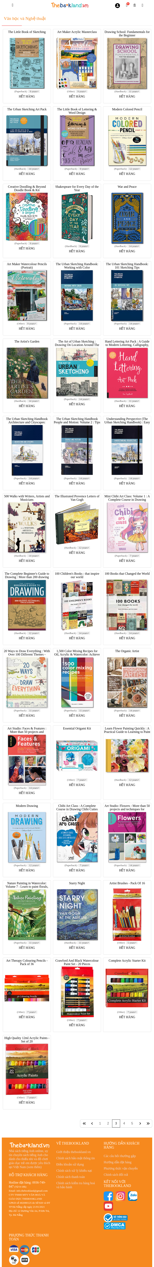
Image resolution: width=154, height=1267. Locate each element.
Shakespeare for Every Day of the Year (77, 188)
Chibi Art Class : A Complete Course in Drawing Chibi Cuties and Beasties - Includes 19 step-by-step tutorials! (77, 811)
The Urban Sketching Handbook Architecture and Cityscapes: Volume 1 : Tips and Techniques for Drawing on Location (27, 424)
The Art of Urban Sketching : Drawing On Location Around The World (77, 345)
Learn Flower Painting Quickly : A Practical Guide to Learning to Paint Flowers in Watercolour (127, 732)
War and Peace (127, 186)
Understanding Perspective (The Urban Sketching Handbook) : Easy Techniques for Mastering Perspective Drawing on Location (127, 424)
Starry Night (77, 883)
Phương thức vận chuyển (121, 1168)
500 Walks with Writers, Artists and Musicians (27, 497)
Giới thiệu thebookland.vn (73, 1152)
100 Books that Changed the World (127, 573)
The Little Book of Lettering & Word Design (77, 111)
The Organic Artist (127, 651)
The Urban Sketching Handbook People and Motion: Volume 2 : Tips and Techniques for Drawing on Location (77, 424)
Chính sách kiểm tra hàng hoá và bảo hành (75, 1185)
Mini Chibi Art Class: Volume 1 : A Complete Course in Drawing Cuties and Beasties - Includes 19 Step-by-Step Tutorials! (127, 501)
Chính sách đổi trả (116, 1174)
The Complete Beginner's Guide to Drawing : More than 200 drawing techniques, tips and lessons (27, 577)
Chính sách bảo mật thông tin (75, 1158)
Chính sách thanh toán (70, 1177)
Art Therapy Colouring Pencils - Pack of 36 (27, 962)
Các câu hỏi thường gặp (120, 1156)
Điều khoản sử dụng (70, 1164)
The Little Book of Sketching (27, 32)
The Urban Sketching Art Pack (27, 109)
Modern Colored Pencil (127, 109)
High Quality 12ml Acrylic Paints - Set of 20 (26, 1039)
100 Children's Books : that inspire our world (77, 575)
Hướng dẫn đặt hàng (117, 1162)
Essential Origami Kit (77, 728)
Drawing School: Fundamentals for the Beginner (127, 33)
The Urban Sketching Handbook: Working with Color (77, 265)
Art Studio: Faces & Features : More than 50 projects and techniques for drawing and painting (27, 732)
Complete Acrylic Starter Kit (127, 960)
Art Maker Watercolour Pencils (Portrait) (27, 265)
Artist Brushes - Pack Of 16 (127, 883)
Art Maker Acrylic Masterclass (77, 32)
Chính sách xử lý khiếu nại (74, 1170)
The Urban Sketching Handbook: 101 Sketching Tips (127, 265)
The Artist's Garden (27, 341)
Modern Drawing (27, 805)
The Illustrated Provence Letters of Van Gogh (77, 497)
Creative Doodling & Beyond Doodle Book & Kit (27, 188)
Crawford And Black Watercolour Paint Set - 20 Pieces (77, 962)
